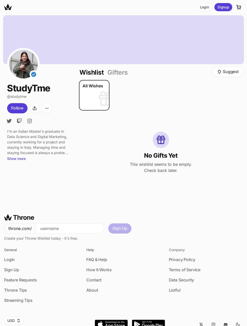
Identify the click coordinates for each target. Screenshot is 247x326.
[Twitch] (19, 121)
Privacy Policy (182, 259)
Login (204, 7)
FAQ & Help (96, 259)
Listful (175, 290)
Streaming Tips (18, 300)
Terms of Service (184, 269)
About (92, 290)
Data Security (181, 279)
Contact (93, 279)
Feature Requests (20, 279)
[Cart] (239, 7)
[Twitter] (9, 121)
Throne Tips (15, 290)
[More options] (47, 108)
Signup (223, 7)
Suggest (228, 71)
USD (13, 320)
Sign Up (119, 228)
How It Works (99, 269)
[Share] (35, 108)
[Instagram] (29, 121)
